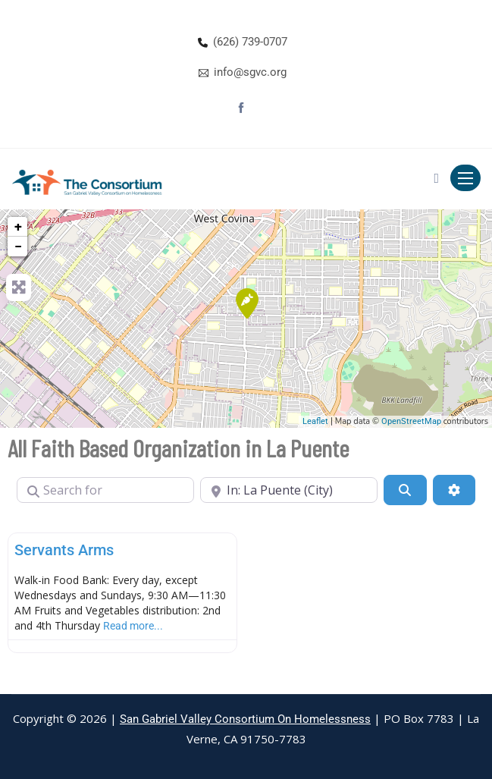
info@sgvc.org (250, 72)
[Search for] (105, 490)
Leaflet (315, 421)
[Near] (289, 490)
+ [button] (18, 226)
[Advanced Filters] (454, 490)
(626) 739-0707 (250, 42)
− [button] (18, 246)
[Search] (405, 490)
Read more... (133, 626)
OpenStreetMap (411, 421)
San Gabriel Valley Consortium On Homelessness (245, 719)
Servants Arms (64, 550)
